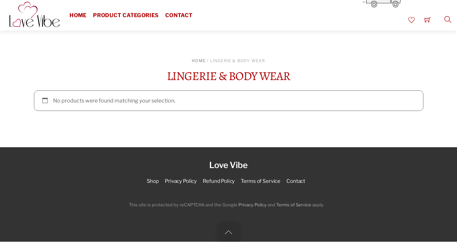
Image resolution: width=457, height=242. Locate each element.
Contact (178, 15)
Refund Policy (219, 181)
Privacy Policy (181, 181)
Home (78, 15)
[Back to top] (228, 232)
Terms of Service (260, 181)
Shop (153, 181)
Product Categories (125, 15)
